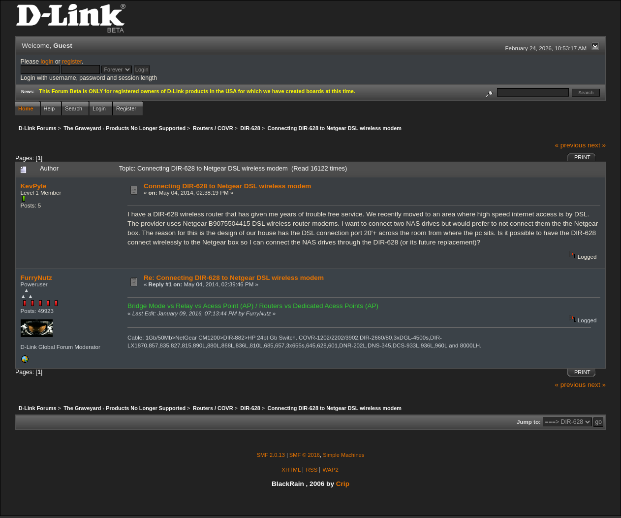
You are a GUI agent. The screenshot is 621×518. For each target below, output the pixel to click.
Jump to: (529, 422)
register (72, 61)
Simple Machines (343, 455)
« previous (570, 145)
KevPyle (34, 186)
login (46, 61)
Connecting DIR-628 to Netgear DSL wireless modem (227, 186)
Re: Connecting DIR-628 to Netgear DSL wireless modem (234, 277)
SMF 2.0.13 (271, 455)
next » (597, 145)
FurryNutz (36, 277)
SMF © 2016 (304, 455)
